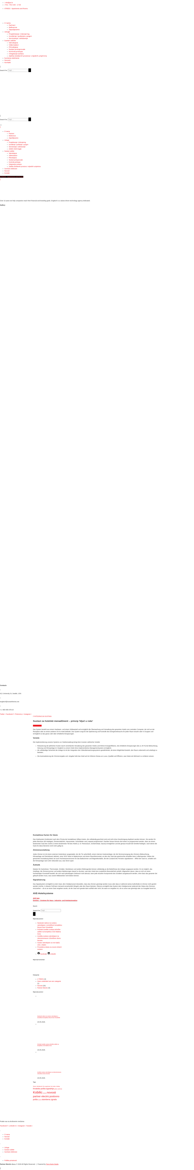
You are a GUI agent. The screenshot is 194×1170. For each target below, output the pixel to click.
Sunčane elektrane (11, 58)
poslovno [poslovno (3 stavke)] (54, 1096)
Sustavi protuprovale (17, 49)
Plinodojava (13, 47)
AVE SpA (36, 898)
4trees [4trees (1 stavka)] (34, 1086)
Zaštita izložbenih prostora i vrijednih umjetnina (28, 56)
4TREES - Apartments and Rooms (11, 177)
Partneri (12, 25)
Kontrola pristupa (16, 52)
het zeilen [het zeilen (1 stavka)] (53, 1086)
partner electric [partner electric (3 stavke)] (41, 1096)
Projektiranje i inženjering (19, 34)
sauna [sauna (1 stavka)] (39, 1099)
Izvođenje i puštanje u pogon (20, 36)
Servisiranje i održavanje (18, 38)
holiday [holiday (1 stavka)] (58, 1086)
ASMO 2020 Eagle (15, 149)
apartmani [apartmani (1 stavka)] (47, 1086)
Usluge (7, 32)
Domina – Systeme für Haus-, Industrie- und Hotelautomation (55, 900)
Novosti (7, 60)
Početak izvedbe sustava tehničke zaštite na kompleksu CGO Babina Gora (49, 932)
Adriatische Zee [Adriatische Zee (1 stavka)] (41, 1086)
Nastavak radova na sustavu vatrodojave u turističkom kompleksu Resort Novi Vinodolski (49, 925)
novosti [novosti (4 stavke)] (51, 1092)
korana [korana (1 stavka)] (44, 1093)
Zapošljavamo (14, 30)
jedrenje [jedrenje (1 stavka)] (60, 1089)
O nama (7, 23)
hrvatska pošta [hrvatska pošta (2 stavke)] (39, 1089)
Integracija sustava (16, 54)
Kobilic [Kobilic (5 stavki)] (37, 1092)
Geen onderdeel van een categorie (49, 981)
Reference (13, 27)
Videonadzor (14, 45)
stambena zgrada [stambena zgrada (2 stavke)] (49, 1099)
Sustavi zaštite (10, 41)
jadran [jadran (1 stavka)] (55, 1089)
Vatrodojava (13, 43)
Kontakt (7, 62)
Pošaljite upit (37, 726)
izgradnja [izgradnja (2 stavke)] (50, 1089)
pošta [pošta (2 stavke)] (35, 1099)
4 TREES (40, 979)
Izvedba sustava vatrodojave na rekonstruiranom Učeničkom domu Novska (49, 938)
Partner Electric (42, 988)
